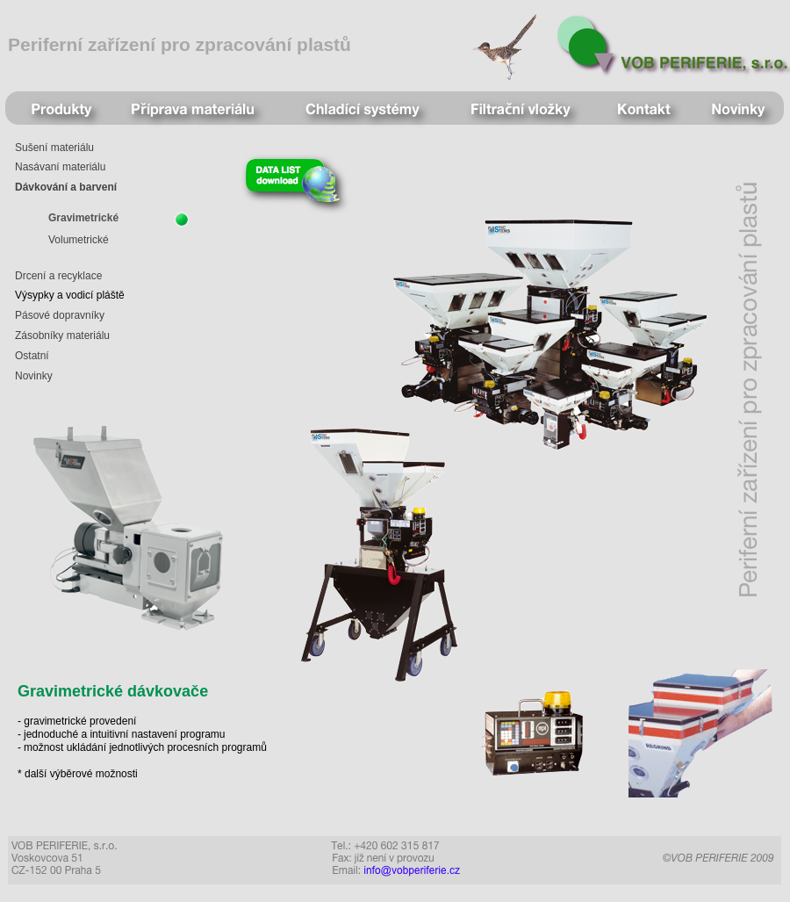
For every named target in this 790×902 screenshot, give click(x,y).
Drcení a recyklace (58, 276)
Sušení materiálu (54, 147)
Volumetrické (78, 240)
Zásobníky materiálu (62, 335)
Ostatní (32, 356)
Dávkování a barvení (66, 187)
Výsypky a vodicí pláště (70, 295)
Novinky (34, 376)
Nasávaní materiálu (60, 167)
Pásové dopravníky (59, 315)
